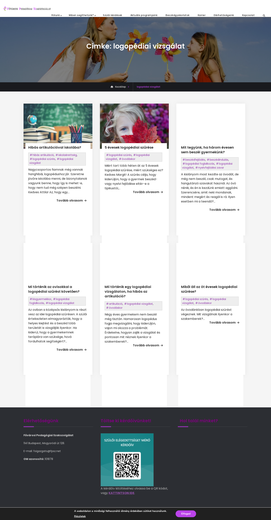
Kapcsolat (248, 15)
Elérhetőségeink (224, 15)
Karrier (202, 15)
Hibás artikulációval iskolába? (54, 147)
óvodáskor (128, 159)
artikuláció (116, 304)
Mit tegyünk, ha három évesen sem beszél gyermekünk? (207, 149)
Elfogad (185, 513)
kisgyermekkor (42, 299)
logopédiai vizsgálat (61, 303)
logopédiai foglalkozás (199, 164)
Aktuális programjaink (144, 15)
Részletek (80, 516)
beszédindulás (219, 160)
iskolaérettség (67, 155)
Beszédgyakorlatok (178, 15)
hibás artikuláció (43, 155)
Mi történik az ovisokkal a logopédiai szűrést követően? (53, 289)
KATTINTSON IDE (121, 493)
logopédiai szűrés (44, 159)
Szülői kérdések (112, 15)
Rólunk (56, 15)
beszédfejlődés (195, 160)
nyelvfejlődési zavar (211, 168)
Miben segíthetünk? (81, 15)
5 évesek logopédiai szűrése (129, 147)
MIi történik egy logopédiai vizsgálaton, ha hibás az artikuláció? (128, 291)
